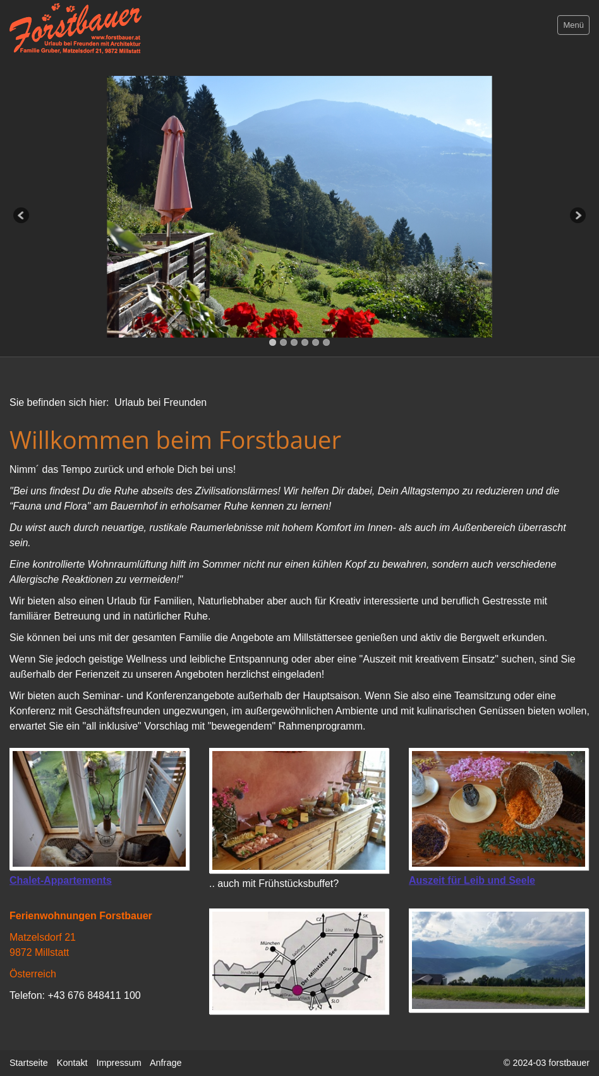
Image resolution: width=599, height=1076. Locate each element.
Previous (22, 216)
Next (576, 216)
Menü (573, 25)
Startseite (28, 1063)
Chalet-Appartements (60, 880)
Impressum (119, 1063)
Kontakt (72, 1063)
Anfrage (165, 1063)
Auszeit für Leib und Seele (472, 880)
